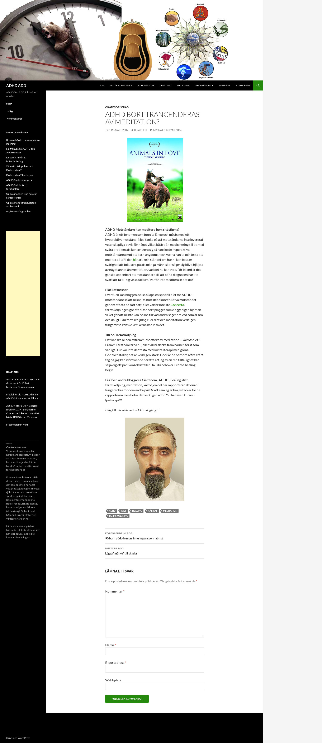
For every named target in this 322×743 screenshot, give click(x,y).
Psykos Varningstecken (18, 211)
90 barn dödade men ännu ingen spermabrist (154, 535)
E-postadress (115, 662)
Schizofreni (243, 85)
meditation (170, 510)
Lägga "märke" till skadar (154, 550)
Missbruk (224, 85)
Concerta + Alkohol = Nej (19, 413)
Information (202, 85)
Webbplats (113, 680)
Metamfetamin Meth (17, 424)
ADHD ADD (16, 85)
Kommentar (114, 591)
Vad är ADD (12, 379)
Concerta (177, 305)
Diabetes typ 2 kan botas (19, 175)
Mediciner (183, 85)
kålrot (152, 510)
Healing (137, 510)
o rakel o (140, 129)
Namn (110, 645)
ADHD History (146, 85)
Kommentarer (14, 118)
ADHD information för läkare (22, 398)
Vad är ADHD (26, 379)
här (135, 259)
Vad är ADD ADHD (120, 85)
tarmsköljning (118, 515)
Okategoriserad (117, 107)
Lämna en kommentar (167, 129)
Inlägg (10, 111)
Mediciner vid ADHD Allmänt (22, 394)
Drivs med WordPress (18, 737)
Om (102, 85)
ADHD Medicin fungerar (19, 180)
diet (123, 510)
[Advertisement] (23, 293)
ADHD (112, 510)
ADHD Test (166, 85)
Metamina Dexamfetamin (20, 387)
